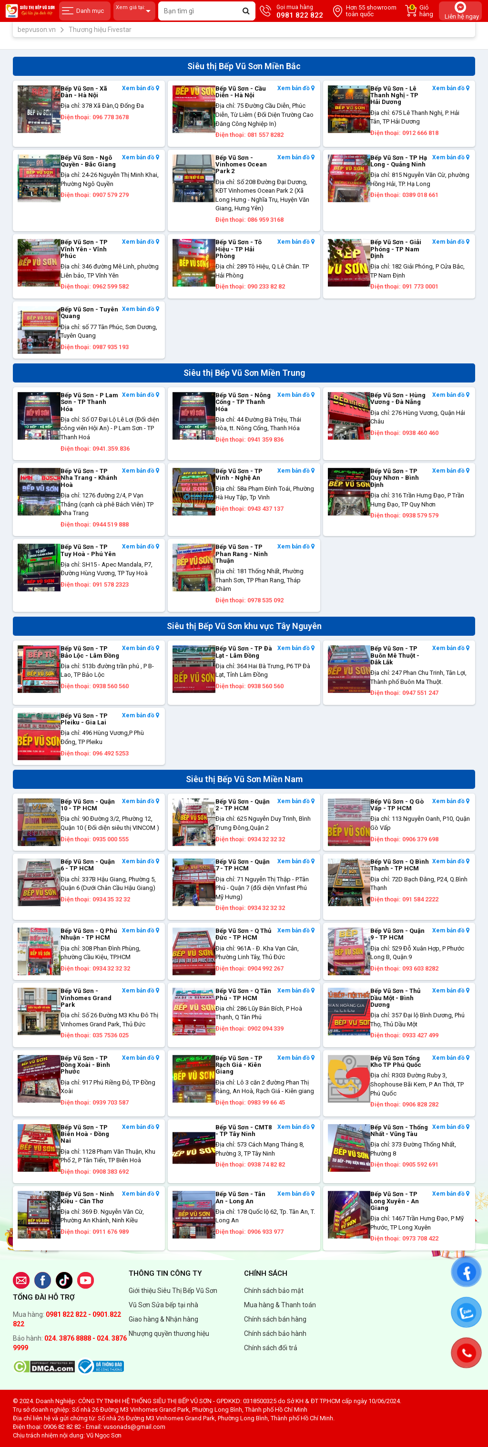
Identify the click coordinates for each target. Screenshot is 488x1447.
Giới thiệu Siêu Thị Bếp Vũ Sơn (173, 1290)
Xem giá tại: (134, 11)
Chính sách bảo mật (274, 1290)
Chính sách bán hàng (275, 1319)
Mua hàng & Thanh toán (280, 1305)
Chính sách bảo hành (275, 1333)
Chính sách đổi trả (270, 1348)
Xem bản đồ (140, 88)
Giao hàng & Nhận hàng (163, 1319)
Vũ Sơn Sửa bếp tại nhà (163, 1305)
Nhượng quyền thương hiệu (169, 1333)
